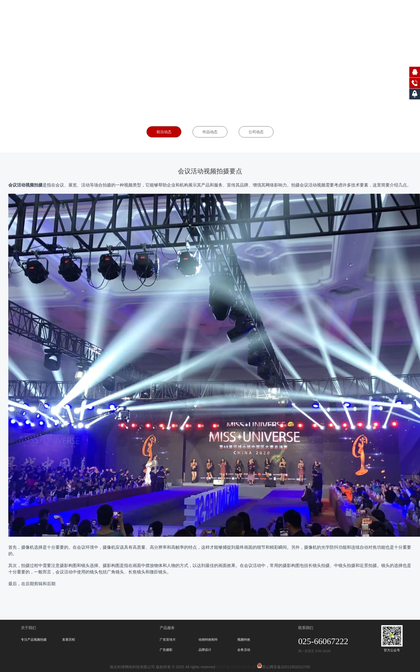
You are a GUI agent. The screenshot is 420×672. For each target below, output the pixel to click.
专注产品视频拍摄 (34, 639)
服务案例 (325, 13)
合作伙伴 (350, 13)
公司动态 (256, 132)
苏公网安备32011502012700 (283, 667)
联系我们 (402, 13)
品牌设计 (204, 650)
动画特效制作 (208, 639)
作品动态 (210, 132)
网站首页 (274, 13)
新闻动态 (376, 13)
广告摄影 (166, 650)
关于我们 (299, 13)
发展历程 (68, 639)
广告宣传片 (168, 639)
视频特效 (243, 639)
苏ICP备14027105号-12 (236, 667)
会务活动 (243, 650)
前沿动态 (163, 132)
